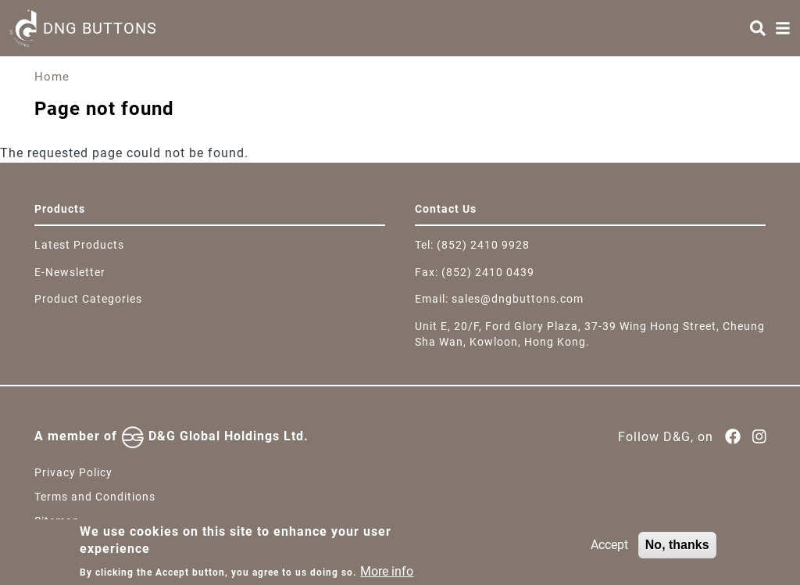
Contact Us (446, 209)
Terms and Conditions (94, 496)
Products (59, 209)
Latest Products (79, 245)
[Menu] (783, 28)
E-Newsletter (69, 272)
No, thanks (677, 550)
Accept (609, 550)
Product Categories (88, 298)
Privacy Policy (73, 472)
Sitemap (57, 521)
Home (52, 77)
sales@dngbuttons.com (518, 298)
